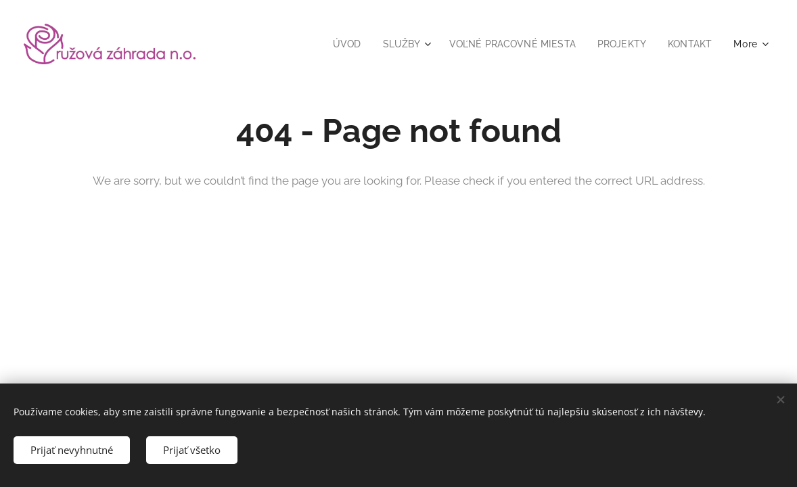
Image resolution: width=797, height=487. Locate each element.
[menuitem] (335, 44)
